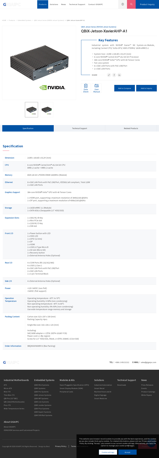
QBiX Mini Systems (41, 385)
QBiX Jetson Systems (42, 395)
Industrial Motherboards (16, 380)
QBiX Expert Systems (42, 412)
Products (43, 4)
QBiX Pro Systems (41, 391)
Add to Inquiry (146, 88)
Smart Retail (99, 388)
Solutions (54, 4)
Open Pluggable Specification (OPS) (74, 385)
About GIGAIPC (11, 421)
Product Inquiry (147, 4)
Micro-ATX (8, 388)
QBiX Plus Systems (41, 408)
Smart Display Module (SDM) (71, 388)
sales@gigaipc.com (148, 362)
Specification (28, 128)
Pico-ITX (7, 405)
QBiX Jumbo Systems (42, 405)
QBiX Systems (39, 388)
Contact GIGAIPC (95, 4)
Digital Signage (100, 395)
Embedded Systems (24, 20)
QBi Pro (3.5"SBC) (11, 398)
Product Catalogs (148, 391)
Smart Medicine (100, 398)
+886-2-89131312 (122, 362)
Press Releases (147, 385)
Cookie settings (108, 452)
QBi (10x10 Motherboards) (14, 402)
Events (144, 388)
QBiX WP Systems (41, 398)
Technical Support (77, 4)
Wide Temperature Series (14, 408)
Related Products (131, 128)
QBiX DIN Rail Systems (43, 415)
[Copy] (109, 75)
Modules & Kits (67, 380)
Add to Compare (124, 88)
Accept (127, 452)
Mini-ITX (7, 391)
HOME (4, 20)
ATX (5, 385)
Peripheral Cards (66, 391)
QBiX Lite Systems (41, 402)
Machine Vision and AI (102, 391)
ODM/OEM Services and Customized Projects (22, 430)
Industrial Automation (103, 385)
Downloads (121, 385)
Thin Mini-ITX (9, 395)
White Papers (146, 395)
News (63, 4)
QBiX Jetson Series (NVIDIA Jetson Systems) (49, 20)
